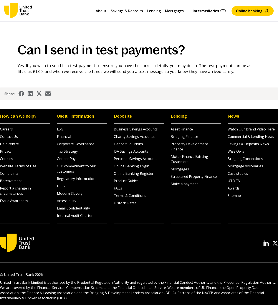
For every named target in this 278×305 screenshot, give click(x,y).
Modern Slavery (70, 193)
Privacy (6, 151)
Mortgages (174, 10)
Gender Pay (66, 158)
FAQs (118, 188)
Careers (6, 129)
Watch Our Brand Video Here (251, 129)
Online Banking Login (131, 166)
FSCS (61, 186)
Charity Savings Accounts (134, 136)
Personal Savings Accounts (135, 158)
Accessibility (66, 200)
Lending (154, 10)
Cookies (6, 158)
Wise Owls (236, 151)
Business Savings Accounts (136, 129)
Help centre (9, 144)
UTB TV (234, 180)
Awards (234, 188)
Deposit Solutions (128, 144)
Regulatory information (76, 178)
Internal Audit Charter (75, 215)
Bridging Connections (245, 158)
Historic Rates (125, 203)
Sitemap (234, 195)
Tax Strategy (67, 151)
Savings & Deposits (127, 10)
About (101, 10)
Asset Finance (182, 129)
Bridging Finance (184, 136)
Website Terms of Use (18, 166)
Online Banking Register (134, 173)
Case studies (238, 173)
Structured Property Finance (194, 176)
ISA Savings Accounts (131, 151)
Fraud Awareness (14, 200)
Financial (64, 136)
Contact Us (9, 136)
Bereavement (11, 180)
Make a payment (184, 183)
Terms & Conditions (130, 195)
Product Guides (126, 180)
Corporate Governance (75, 144)
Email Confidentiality (73, 208)
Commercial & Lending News (251, 136)
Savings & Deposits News (248, 144)
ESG (60, 129)
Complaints (9, 173)
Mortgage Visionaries (245, 166)
